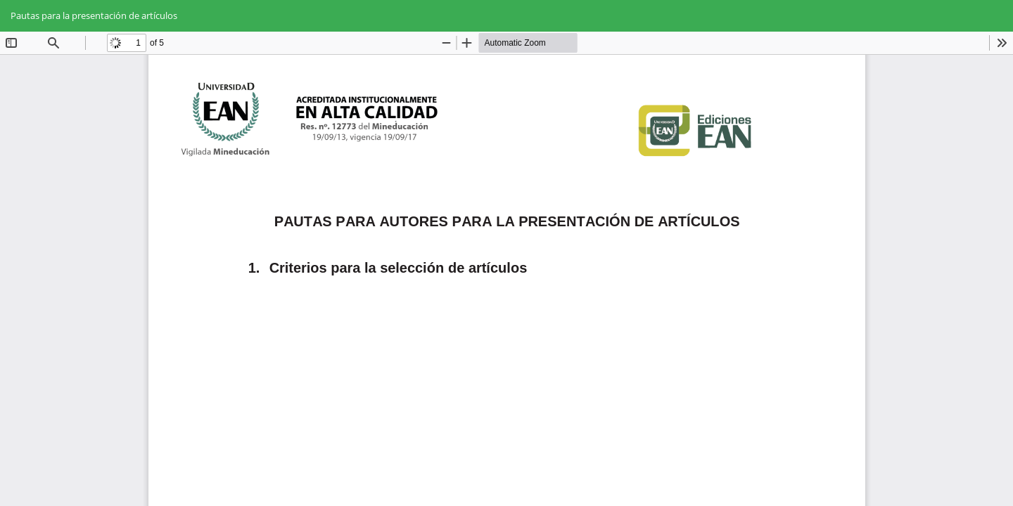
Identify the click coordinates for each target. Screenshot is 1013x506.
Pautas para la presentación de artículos (94, 15)
